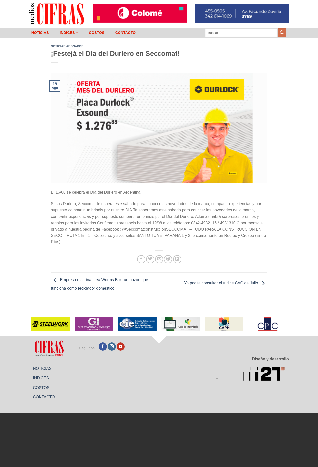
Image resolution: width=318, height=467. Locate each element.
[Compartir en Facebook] (141, 259)
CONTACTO (125, 33)
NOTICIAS (40, 33)
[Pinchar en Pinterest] (168, 259)
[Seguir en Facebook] (103, 346)
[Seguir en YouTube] (121, 346)
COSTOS (96, 33)
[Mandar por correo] (159, 259)
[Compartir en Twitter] (150, 259)
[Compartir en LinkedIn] (177, 259)
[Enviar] (282, 32)
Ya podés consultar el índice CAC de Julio (225, 283)
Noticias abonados (67, 46)
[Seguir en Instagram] (112, 346)
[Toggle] (217, 378)
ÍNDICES (69, 32)
